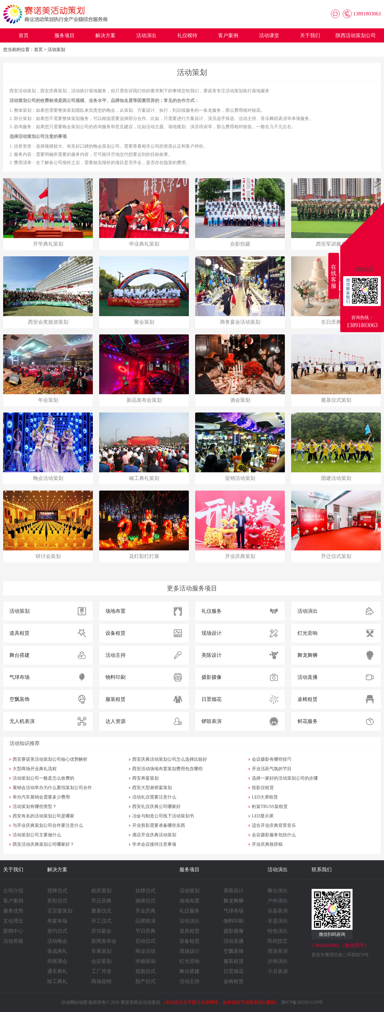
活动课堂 (269, 35)
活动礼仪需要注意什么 (154, 797)
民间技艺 (278, 941)
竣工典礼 (57, 981)
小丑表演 (278, 971)
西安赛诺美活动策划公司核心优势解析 (50, 759)
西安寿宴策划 (145, 778)
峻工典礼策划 (144, 478)
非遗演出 (278, 921)
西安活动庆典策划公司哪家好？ (43, 844)
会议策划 (101, 961)
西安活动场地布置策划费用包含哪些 (167, 768)
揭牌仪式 (145, 900)
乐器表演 (278, 910)
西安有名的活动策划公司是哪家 (43, 816)
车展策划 (101, 951)
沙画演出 (278, 961)
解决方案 (105, 35)
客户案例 (228, 35)
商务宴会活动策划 (240, 322)
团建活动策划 (336, 478)
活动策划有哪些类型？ (35, 806)
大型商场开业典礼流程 (35, 768)
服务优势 (13, 910)
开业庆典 (145, 910)
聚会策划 (144, 322)
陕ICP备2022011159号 (302, 1002)
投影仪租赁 (263, 787)
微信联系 (364, 269)
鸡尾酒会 (57, 961)
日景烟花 (233, 971)
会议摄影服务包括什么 (274, 835)
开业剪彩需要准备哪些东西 (158, 825)
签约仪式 (57, 931)
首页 (24, 35)
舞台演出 (278, 890)
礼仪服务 (189, 910)
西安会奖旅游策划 (48, 322)
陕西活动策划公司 (356, 35)
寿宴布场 (57, 921)
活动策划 (56, 49)
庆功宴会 (101, 931)
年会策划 (48, 400)
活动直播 (233, 941)
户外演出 (278, 900)
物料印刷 (233, 921)
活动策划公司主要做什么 (37, 835)
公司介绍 (13, 890)
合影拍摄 (240, 244)
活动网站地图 (74, 1002)
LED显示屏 (263, 816)
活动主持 (189, 981)
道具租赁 (189, 931)
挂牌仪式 (145, 890)
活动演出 (146, 35)
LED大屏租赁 (265, 797)
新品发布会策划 (144, 400)
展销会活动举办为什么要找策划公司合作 (52, 787)
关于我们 (310, 35)
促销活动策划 (240, 478)
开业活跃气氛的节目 (271, 768)
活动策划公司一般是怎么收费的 (43, 778)
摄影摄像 (233, 931)
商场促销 (101, 981)
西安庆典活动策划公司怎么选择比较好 (169, 759)
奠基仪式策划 (336, 400)
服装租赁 (233, 961)
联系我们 (322, 869)
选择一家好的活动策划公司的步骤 (285, 778)
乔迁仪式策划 (336, 556)
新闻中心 (13, 931)
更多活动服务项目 (192, 588)
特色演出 (278, 931)
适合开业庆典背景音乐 (274, 825)
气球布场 (233, 910)
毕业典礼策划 (144, 244)
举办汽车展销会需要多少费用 (41, 797)
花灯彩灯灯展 (144, 556)
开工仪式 (101, 921)
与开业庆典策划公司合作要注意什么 (48, 825)
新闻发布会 (103, 941)
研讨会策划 (48, 556)
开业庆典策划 (240, 556)
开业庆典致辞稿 (267, 844)
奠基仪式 (101, 910)
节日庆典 (145, 931)
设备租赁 (189, 941)
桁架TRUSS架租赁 (270, 806)
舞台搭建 (189, 971)
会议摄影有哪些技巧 (271, 759)
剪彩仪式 (57, 900)
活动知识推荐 (24, 743)
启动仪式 (145, 941)
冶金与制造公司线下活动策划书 (163, 816)
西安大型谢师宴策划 (152, 787)
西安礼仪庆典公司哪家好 (156, 806)
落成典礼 (57, 951)
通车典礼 (57, 971)
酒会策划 (240, 400)
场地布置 (189, 900)
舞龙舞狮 (233, 900)
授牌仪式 (57, 890)
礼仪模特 (187, 35)
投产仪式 (145, 981)
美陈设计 (233, 890)
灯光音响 (189, 961)
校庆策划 (101, 890)
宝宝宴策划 (59, 910)
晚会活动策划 (48, 478)
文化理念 (13, 921)
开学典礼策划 (48, 244)
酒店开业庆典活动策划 (154, 835)
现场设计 (189, 951)
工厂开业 (101, 971)
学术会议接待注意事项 (154, 844)
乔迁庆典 (101, 900)
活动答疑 (13, 941)
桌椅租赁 (233, 981)
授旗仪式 (145, 971)
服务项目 (64, 35)
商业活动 (145, 951)
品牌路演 (145, 921)
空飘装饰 (233, 951)
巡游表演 (278, 951)
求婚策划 (145, 961)
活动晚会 (57, 941)
